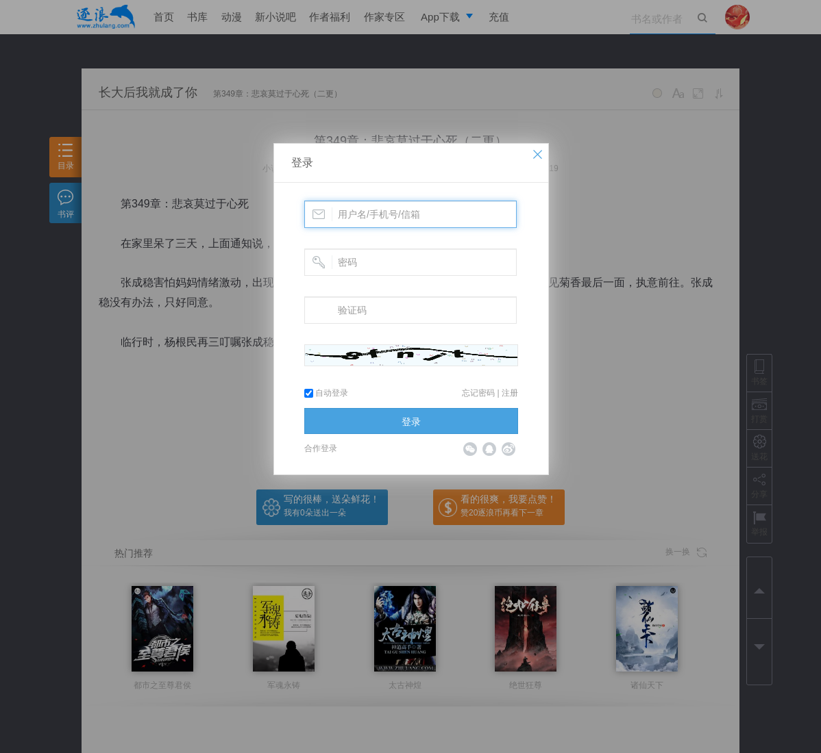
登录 (302, 162)
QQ (489, 449)
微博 (508, 449)
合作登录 (320, 448)
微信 (470, 449)
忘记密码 (478, 393)
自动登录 (326, 393)
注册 (510, 393)
